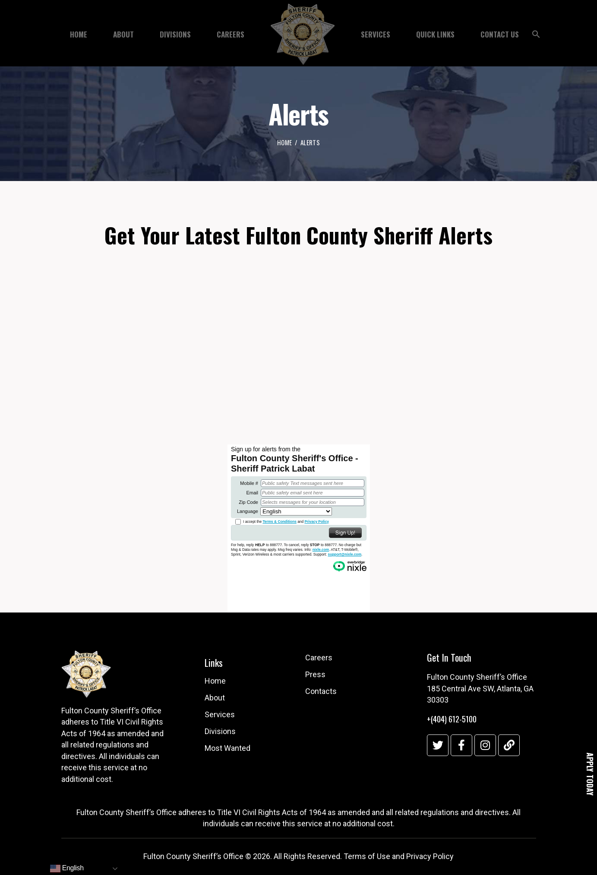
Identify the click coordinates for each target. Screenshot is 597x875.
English (67, 868)
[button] (536, 36)
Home (284, 142)
